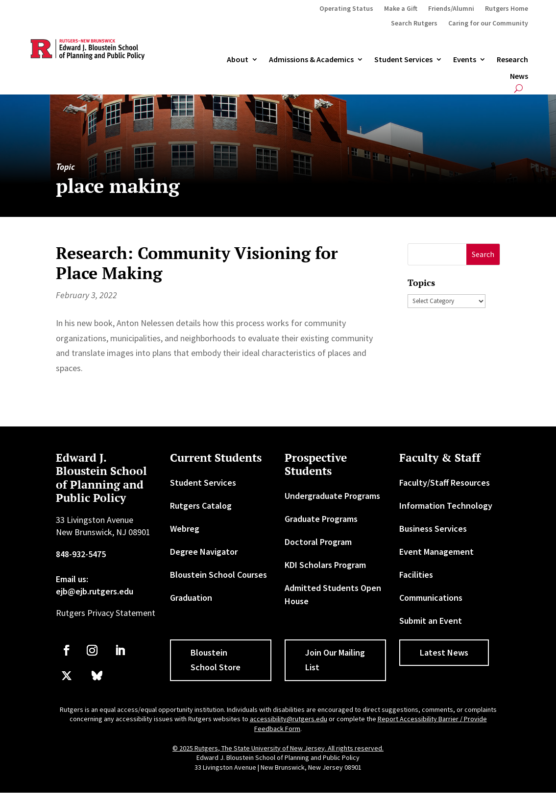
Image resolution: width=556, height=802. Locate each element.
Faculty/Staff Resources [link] (444, 482)
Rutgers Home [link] (506, 9)
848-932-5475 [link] (81, 554)
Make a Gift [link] (400, 9)
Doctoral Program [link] (318, 541)
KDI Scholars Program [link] (325, 564)
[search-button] (518, 88)
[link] (66, 650)
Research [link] (512, 59)
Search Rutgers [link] (414, 23)
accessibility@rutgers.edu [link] (288, 718)
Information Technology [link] (445, 505)
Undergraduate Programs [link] (332, 495)
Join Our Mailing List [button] (335, 660)
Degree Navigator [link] (204, 551)
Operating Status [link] (346, 9)
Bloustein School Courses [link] (218, 574)
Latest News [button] (444, 652)
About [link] (237, 59)
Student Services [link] (403, 59)
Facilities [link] (416, 574)
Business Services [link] (433, 528)
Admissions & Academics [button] (311, 59)
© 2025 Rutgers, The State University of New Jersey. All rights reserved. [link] (278, 748)
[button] (483, 254)
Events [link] (464, 59)
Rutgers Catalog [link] (201, 505)
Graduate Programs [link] (321, 518)
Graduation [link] (191, 597)
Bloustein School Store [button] (216, 660)
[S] (437, 254)
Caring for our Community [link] (488, 23)
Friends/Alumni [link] (451, 9)
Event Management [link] (436, 551)
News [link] (519, 76)
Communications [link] (430, 597)
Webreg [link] (184, 528)
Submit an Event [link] (430, 620)
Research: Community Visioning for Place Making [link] (197, 263)
